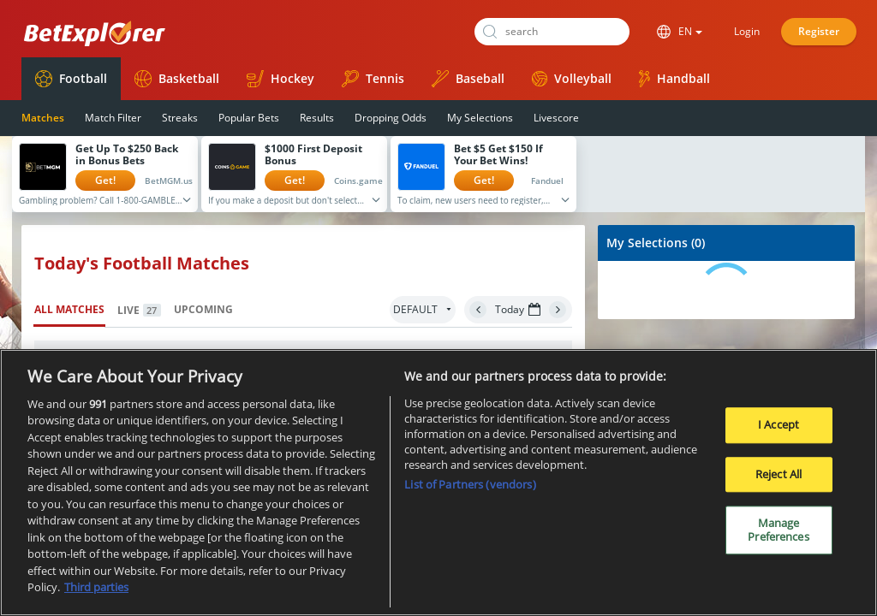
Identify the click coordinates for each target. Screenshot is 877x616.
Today (517, 310)
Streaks (180, 117)
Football (71, 78)
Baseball (468, 78)
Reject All (778, 475)
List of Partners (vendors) (469, 485)
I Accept (778, 425)
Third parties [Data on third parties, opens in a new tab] (96, 588)
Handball (674, 78)
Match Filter (113, 117)
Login (747, 31)
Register (818, 31)
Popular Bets (248, 117)
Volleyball (572, 78)
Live (139, 310)
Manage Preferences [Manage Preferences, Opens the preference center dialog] (778, 531)
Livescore (556, 117)
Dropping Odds (391, 117)
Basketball (176, 78)
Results (317, 117)
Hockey (280, 78)
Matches (42, 117)
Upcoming (203, 309)
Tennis (373, 78)
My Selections (480, 117)
